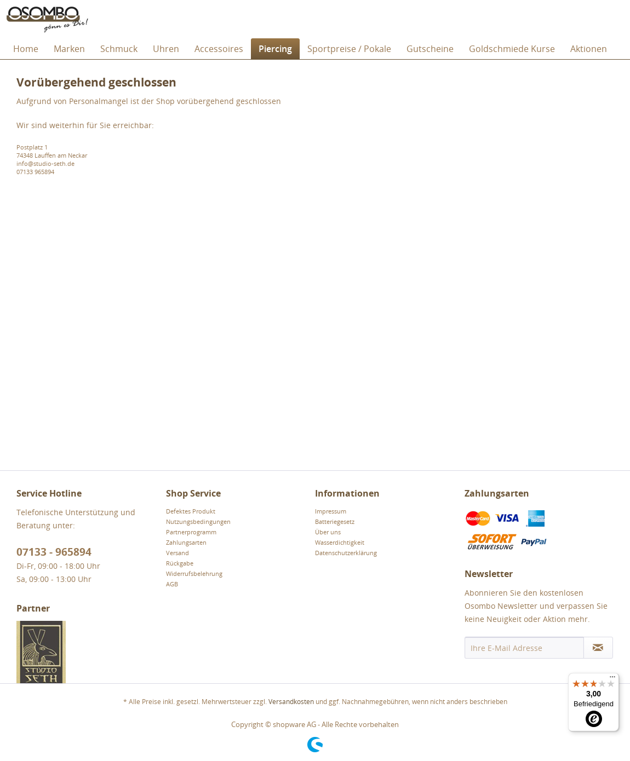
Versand (177, 553)
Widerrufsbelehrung (194, 573)
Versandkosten (291, 701)
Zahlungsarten (186, 542)
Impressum (330, 511)
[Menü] (612, 679)
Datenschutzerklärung (346, 553)
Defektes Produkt (190, 511)
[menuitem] (25, 48)
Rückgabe (179, 563)
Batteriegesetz (334, 521)
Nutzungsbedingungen (198, 521)
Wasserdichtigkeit (339, 542)
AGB (172, 584)
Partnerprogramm (191, 532)
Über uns (328, 532)
